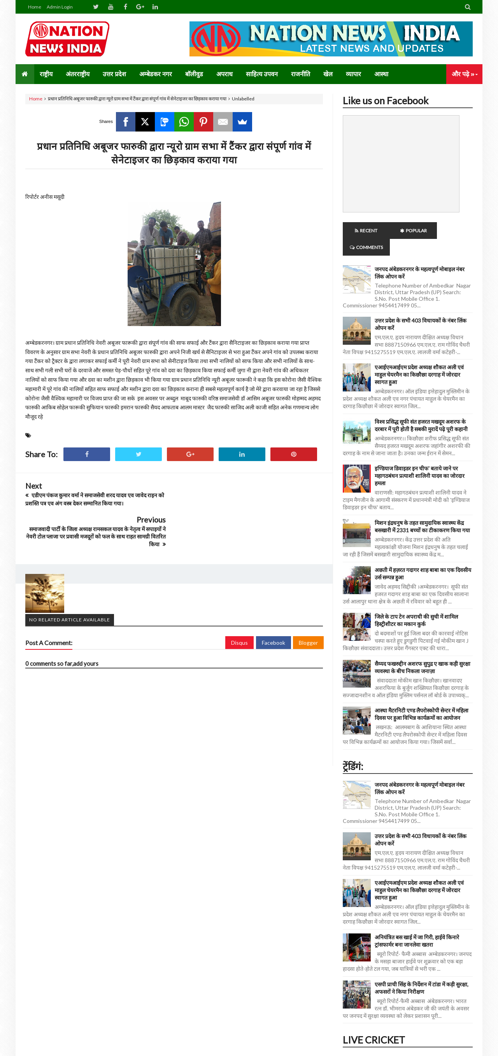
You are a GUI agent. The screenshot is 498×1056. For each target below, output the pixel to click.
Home (34, 7)
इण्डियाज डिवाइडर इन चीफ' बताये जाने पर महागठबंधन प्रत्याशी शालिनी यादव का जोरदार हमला (420, 459)
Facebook (273, 609)
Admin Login (60, 7)
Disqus (239, 609)
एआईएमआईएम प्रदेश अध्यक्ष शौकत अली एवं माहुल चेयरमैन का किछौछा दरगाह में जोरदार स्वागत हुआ (419, 357)
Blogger (308, 609)
